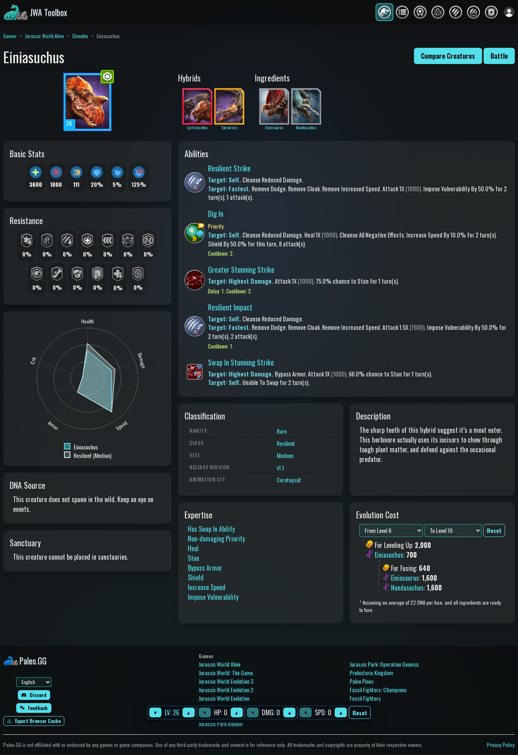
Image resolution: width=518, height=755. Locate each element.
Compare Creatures (448, 56)
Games (10, 35)
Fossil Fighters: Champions (378, 689)
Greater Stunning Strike (241, 269)
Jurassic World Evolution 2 (226, 689)
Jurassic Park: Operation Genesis (384, 664)
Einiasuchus (389, 555)
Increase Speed (206, 587)
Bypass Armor (205, 568)
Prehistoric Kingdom (371, 672)
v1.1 (280, 467)
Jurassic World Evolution (224, 698)
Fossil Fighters (365, 698)
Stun (193, 558)
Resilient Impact (230, 307)
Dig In (215, 213)
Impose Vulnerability (213, 597)
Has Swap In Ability (211, 529)
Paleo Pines (362, 681)
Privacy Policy (501, 744)
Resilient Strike (229, 168)
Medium (285, 455)
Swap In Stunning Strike (241, 362)
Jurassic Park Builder (221, 723)
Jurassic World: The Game (226, 672)
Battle (499, 56)
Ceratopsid (289, 479)
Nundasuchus (407, 587)
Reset (359, 712)
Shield (196, 577)
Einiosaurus (405, 578)
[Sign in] (509, 12)
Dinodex (80, 35)
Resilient (286, 443)
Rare (282, 431)
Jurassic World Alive (44, 35)
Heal (193, 548)
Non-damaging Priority (216, 538)
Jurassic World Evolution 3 (226, 681)
